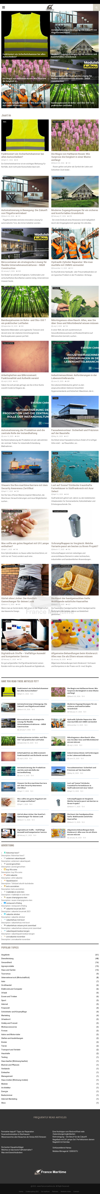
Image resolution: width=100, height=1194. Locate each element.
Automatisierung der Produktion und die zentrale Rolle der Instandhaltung (31, 770)
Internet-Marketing (9, 1099)
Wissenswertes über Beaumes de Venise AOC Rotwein (23, 1137)
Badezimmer (6, 1095)
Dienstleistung (7, 958)
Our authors (45, 1191)
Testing (4, 1057)
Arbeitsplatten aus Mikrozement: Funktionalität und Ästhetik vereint (32, 754)
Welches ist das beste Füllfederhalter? (16, 1150)
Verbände (5, 1069)
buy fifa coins (11, 870)
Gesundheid (57, 621)
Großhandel (7, 621)
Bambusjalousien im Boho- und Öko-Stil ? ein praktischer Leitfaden (72, 104)
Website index (66, 1191)
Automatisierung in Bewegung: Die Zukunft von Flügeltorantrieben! (74, 31)
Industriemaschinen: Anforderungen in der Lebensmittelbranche (83, 754)
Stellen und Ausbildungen (12, 1038)
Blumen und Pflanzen (10, 1065)
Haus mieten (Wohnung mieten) (14, 1080)
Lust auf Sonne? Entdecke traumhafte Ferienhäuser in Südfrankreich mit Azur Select (72, 488)
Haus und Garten (58, 121)
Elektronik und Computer (60, 230)
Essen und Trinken (9, 996)
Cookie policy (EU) (32, 1191)
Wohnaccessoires (9, 1027)
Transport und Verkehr (60, 511)
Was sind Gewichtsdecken (12, 1152)
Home (21, 1191)
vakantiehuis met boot (15, 920)
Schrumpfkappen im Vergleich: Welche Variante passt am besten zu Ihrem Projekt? (82, 801)
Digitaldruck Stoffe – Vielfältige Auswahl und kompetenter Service (32, 831)
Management (7, 453)
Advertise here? (12, 853)
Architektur (6, 1088)
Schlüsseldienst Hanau (62, 1148)
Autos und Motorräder (10, 1034)
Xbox (3, 1103)
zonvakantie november (15, 937)
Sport (3, 1000)
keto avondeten (12, 886)
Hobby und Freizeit (9, 1023)
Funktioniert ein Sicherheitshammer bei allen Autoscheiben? (24, 56)
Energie (4, 1091)
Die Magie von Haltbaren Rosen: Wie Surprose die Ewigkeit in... (24, 80)
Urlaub (55, 453)
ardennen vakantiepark (15, 858)
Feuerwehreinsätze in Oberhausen (15, 1134)
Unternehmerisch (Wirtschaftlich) (13, 566)
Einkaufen (56, 288)
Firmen (55, 398)
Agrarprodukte (7, 966)
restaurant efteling (14, 903)
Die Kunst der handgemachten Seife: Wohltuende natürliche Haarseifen (80, 816)
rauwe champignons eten (16, 898)
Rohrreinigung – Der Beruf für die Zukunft (70, 1137)
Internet (4, 1004)
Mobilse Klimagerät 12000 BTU (65, 1151)
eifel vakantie (11, 875)
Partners (55, 1191)
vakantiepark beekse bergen (18, 931)
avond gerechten (13, 864)
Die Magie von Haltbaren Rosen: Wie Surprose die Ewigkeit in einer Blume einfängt (71, 157)
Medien (4, 1084)
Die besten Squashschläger (12, 1147)
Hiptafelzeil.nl (11, 881)
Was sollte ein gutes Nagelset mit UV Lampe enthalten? (31, 800)
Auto (4, 121)
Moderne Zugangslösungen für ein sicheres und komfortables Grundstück (74, 56)
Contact (76, 1191)
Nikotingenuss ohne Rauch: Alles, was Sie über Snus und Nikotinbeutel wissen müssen (82, 740)
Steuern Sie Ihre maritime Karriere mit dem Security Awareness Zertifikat (32, 785)
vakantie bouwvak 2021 (16, 909)
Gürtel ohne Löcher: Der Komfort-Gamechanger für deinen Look (31, 815)
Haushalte (5, 1053)
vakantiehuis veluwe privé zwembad (21, 925)
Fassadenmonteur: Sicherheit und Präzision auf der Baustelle (81, 768)
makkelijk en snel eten (15, 892)
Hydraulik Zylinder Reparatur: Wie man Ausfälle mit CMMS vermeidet (25, 104)
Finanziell (5, 1008)
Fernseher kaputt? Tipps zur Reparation (17, 1132)
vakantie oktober (13, 914)
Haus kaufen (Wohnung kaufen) (12, 230)
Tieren (4, 1046)
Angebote (5, 955)
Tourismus (6, 974)
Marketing (5, 1015)
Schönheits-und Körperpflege (12, 511)
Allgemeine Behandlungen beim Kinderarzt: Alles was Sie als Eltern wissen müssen (82, 832)
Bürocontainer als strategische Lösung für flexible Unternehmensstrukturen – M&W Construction (71, 78)
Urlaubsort (5, 1019)
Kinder (4, 1042)
